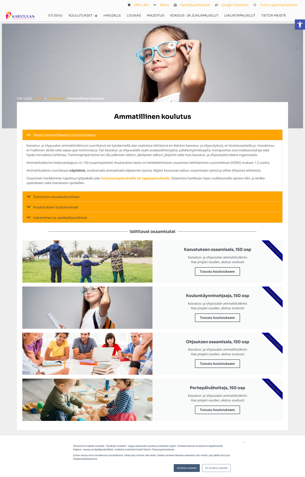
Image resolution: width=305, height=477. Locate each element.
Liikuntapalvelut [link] (239, 15)
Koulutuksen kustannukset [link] (56, 207)
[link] (300, 24)
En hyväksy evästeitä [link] (216, 468)
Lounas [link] (134, 15)
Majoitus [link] (155, 15)
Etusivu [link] (55, 15)
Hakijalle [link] (112, 15)
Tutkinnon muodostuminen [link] (56, 197)
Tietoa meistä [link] (273, 15)
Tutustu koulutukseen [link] (217, 271)
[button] (152, 135)
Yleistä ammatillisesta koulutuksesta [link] (64, 135)
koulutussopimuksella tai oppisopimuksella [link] (135, 178)
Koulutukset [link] (83, 15)
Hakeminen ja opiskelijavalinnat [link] (60, 218)
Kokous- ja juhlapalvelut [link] (194, 15)
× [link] (243, 442)
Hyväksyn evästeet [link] (187, 468)
